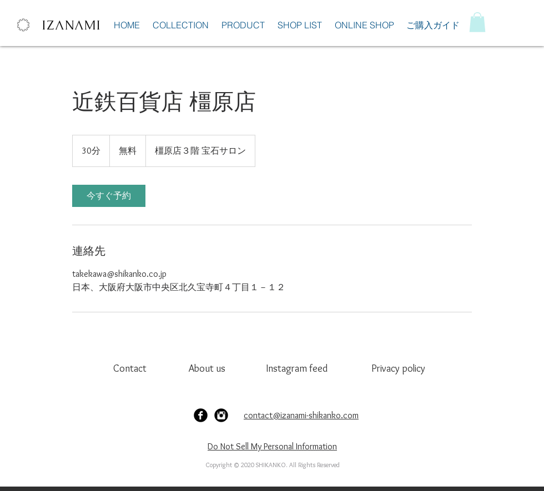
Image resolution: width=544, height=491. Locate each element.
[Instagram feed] (297, 369)
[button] (477, 22)
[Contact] (133, 369)
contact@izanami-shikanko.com (301, 415)
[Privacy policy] (401, 369)
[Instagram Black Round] (221, 415)
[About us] (208, 369)
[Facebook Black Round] (201, 415)
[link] (108, 196)
